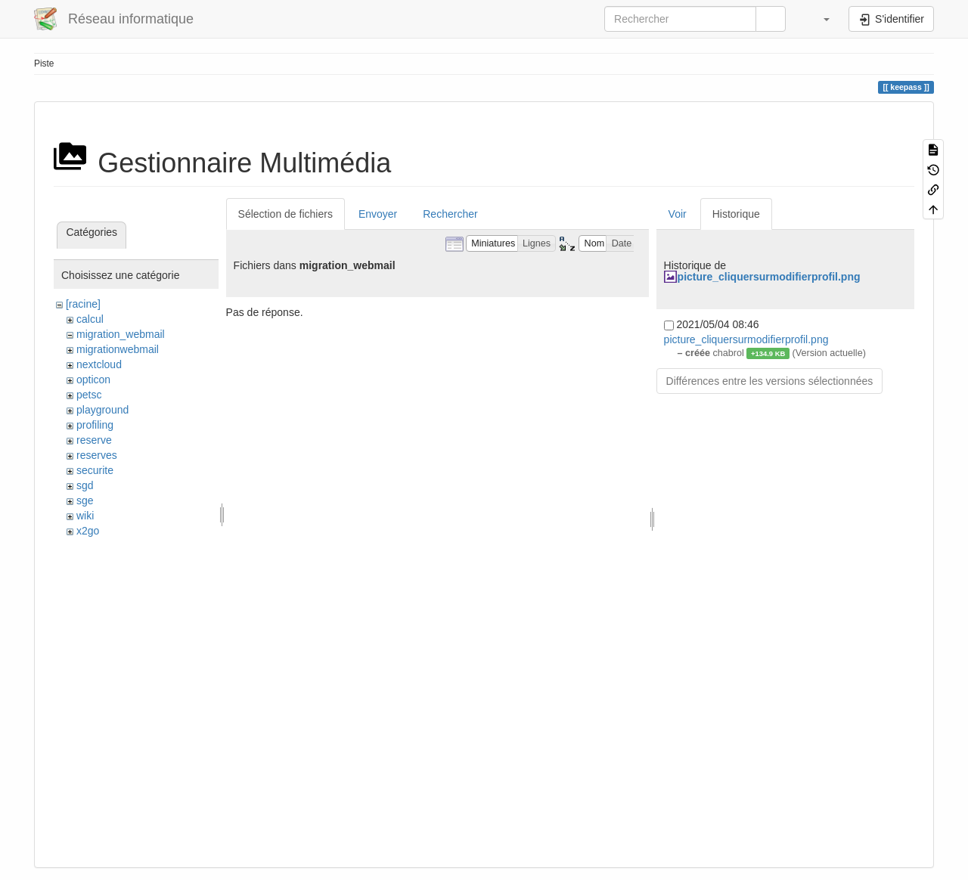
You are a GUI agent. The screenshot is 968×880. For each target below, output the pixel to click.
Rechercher (450, 214)
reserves (96, 455)
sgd (85, 485)
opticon (93, 379)
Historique (736, 214)
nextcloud (99, 364)
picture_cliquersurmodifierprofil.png (769, 277)
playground (102, 410)
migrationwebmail (117, 349)
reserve (94, 440)
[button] (819, 19)
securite (94, 470)
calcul (90, 319)
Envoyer (377, 214)
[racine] (83, 304)
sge (85, 500)
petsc (88, 395)
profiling (94, 425)
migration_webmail (120, 334)
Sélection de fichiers (285, 214)
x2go (87, 531)
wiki (85, 516)
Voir (678, 214)
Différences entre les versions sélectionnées (769, 381)
